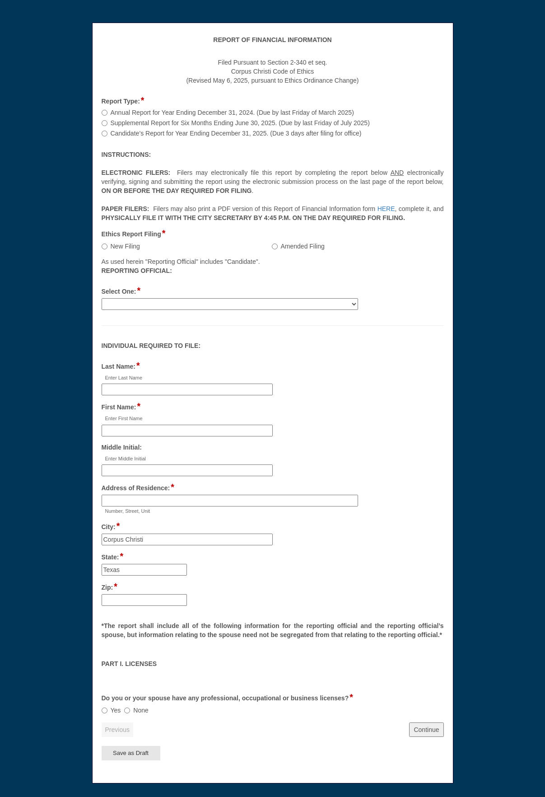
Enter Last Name (124, 377)
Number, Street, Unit (127, 511)
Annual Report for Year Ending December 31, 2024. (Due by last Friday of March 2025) (232, 112)
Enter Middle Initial (125, 458)
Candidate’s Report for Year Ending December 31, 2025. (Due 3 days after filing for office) (236, 133)
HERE (386, 208)
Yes (116, 710)
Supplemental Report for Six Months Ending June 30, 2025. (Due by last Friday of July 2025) (240, 123)
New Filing (125, 246)
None (140, 710)
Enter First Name (124, 418)
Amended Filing (303, 246)
